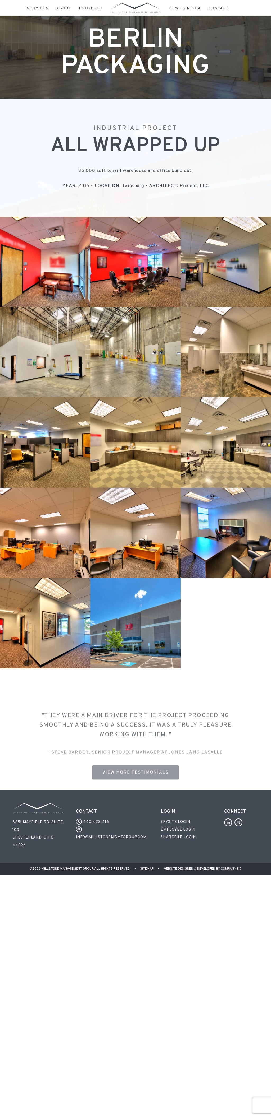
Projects (90, 8)
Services (38, 8)
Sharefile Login (178, 837)
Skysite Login (175, 822)
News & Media (185, 8)
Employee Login (178, 829)
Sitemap (147, 869)
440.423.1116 (92, 822)
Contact (218, 8)
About (63, 8)
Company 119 (231, 869)
